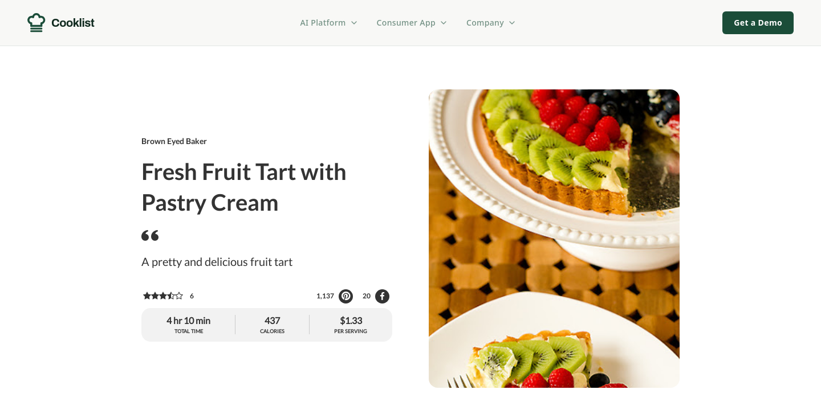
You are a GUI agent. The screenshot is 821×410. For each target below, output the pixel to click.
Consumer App (412, 22)
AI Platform (329, 22)
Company (491, 22)
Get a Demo (758, 22)
